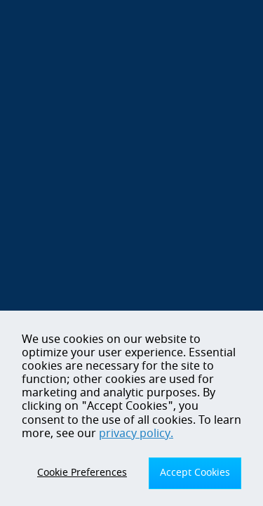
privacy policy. (136, 433)
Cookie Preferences (82, 472)
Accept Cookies (195, 472)
